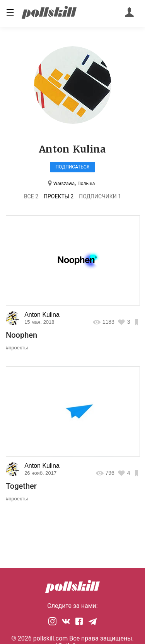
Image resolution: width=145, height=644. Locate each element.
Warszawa (64, 183)
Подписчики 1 (100, 196)
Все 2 (31, 196)
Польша (86, 183)
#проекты (17, 348)
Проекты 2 (58, 196)
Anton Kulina (42, 314)
